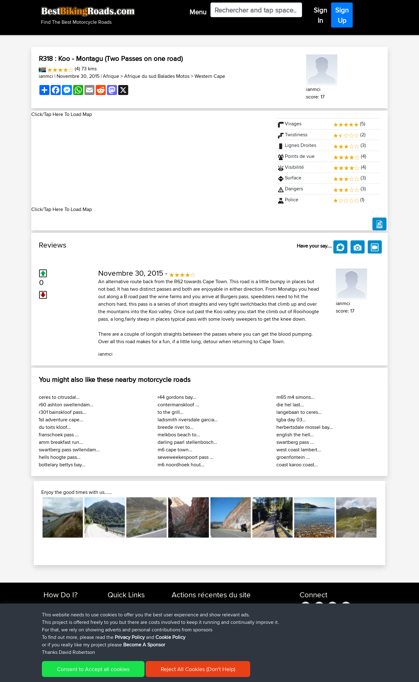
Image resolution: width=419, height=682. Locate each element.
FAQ (47, 642)
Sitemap (101, 672)
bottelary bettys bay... (62, 464)
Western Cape (209, 76)
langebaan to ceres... (299, 412)
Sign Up (342, 15)
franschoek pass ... (59, 434)
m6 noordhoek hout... (181, 464)
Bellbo (179, 635)
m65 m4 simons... (295, 397)
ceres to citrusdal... (59, 397)
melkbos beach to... (179, 434)
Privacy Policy (127, 672)
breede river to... (176, 427)
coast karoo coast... (297, 464)
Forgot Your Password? (67, 627)
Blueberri (181, 642)
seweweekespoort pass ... (186, 457)
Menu (197, 12)
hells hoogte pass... (60, 457)
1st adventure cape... (61, 419)
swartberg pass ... (295, 442)
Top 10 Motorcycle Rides (132, 605)
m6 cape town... (175, 449)
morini (178, 612)
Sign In (320, 15)
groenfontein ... (293, 457)
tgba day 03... (291, 419)
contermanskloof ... (178, 404)
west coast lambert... (298, 449)
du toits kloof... (55, 427)
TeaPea (180, 627)
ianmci (46, 76)
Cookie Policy (158, 672)
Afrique (111, 76)
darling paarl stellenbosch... (187, 442)
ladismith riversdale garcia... (188, 419)
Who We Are (120, 627)
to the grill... (171, 412)
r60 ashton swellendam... (66, 404)
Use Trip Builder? (60, 612)
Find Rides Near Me (63, 605)
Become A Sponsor (63, 635)
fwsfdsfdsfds (185, 620)
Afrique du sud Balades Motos (156, 76)
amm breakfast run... (61, 442)
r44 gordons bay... (177, 397)
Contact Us (119, 635)
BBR (217, 605)
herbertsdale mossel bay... (304, 427)
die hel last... (290, 404)
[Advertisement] (150, 162)
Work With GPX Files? (65, 620)
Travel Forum (121, 612)
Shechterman (185, 605)
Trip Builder (119, 620)
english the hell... (295, 434)
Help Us (116, 642)
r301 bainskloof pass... (62, 412)
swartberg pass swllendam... (69, 449)
